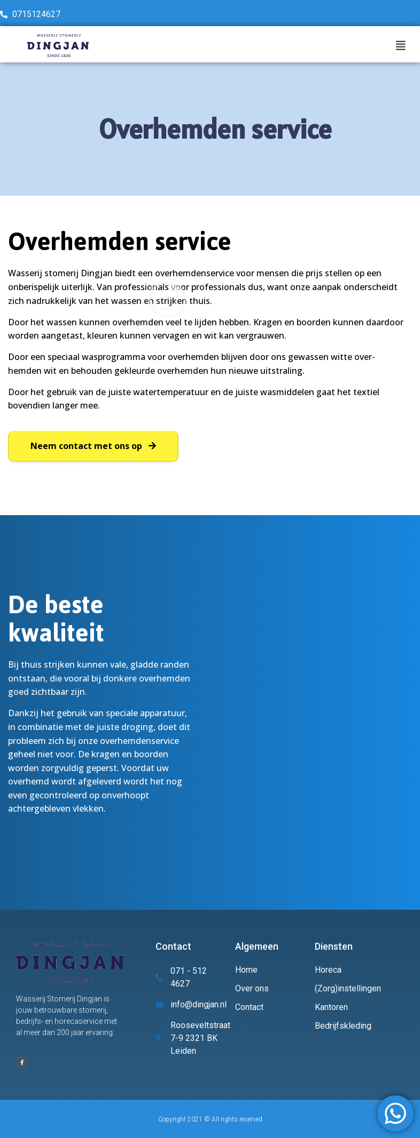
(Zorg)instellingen (348, 988)
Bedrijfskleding (343, 1026)
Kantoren (331, 1007)
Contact (249, 1007)
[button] (93, 446)
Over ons (252, 988)
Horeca (328, 970)
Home (246, 970)
